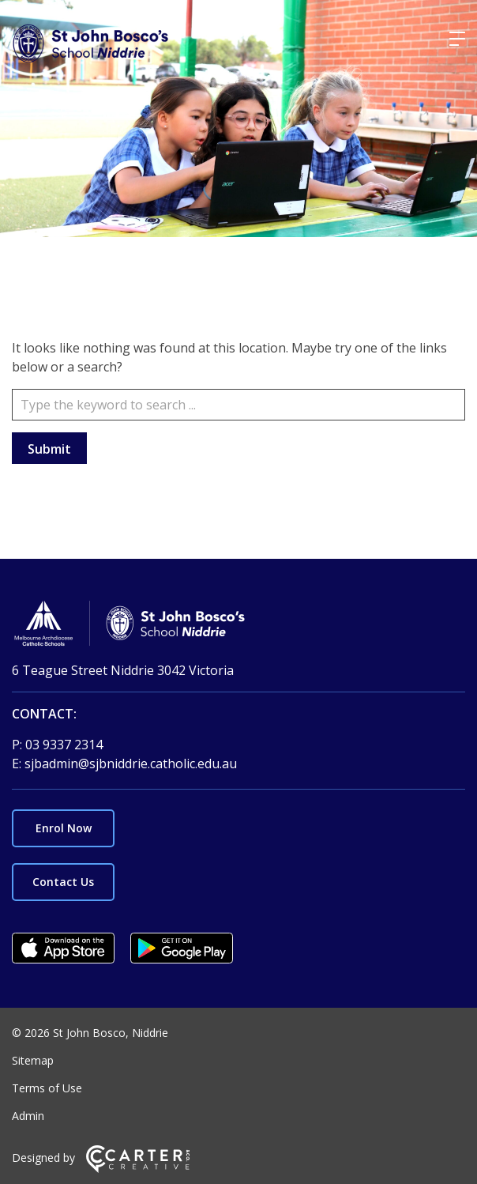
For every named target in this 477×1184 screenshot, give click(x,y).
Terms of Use (47, 1087)
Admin (28, 1115)
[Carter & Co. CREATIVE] (138, 1168)
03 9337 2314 (64, 744)
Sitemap (33, 1060)
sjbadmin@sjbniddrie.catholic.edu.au (130, 763)
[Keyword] (238, 404)
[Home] (238, 625)
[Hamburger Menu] (457, 39)
